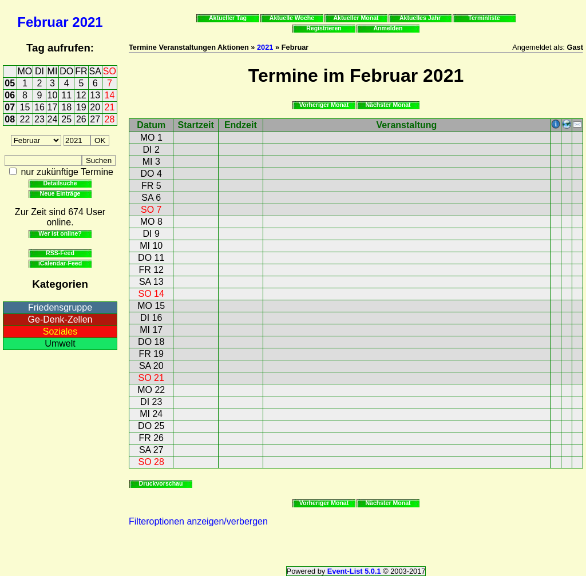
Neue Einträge (60, 193)
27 (95, 119)
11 (66, 95)
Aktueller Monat (355, 17)
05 (10, 83)
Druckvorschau (161, 483)
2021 (87, 22)
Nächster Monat (387, 104)
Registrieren (324, 28)
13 (95, 95)
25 (66, 119)
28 (110, 119)
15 (25, 107)
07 (10, 107)
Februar (42, 22)
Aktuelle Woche (292, 17)
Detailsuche (60, 183)
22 (25, 119)
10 (52, 95)
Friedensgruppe (60, 307)
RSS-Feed (60, 252)
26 (81, 119)
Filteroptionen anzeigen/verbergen (198, 521)
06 (10, 95)
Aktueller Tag (228, 17)
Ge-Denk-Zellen (60, 319)
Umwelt (60, 343)
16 (39, 107)
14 (110, 95)
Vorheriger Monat (324, 104)
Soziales (60, 331)
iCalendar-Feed (60, 263)
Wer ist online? (59, 233)
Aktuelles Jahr (420, 17)
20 (95, 107)
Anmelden (388, 28)
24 (52, 119)
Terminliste (484, 17)
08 (10, 119)
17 (52, 107)
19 (81, 107)
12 (81, 95)
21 (110, 107)
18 (66, 107)
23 (39, 119)
